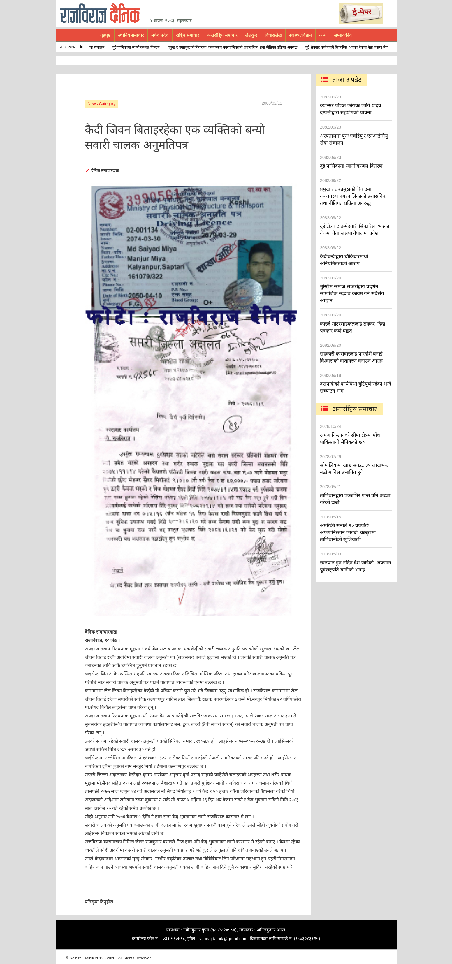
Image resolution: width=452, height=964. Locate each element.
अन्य (322, 35)
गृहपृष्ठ (105, 35)
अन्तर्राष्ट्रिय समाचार (222, 35)
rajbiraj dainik (102, 13)
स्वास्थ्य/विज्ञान (300, 35)
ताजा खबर (71, 47)
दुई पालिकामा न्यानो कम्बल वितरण (137, 47)
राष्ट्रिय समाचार (187, 35)
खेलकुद (251, 35)
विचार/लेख (273, 35)
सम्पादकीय (343, 35)
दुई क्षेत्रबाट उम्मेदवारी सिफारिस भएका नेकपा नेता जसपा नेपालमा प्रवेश (355, 47)
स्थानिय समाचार (131, 35)
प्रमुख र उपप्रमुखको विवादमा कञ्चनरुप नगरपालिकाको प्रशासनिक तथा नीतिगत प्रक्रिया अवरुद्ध (233, 47)
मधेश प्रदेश (159, 35)
